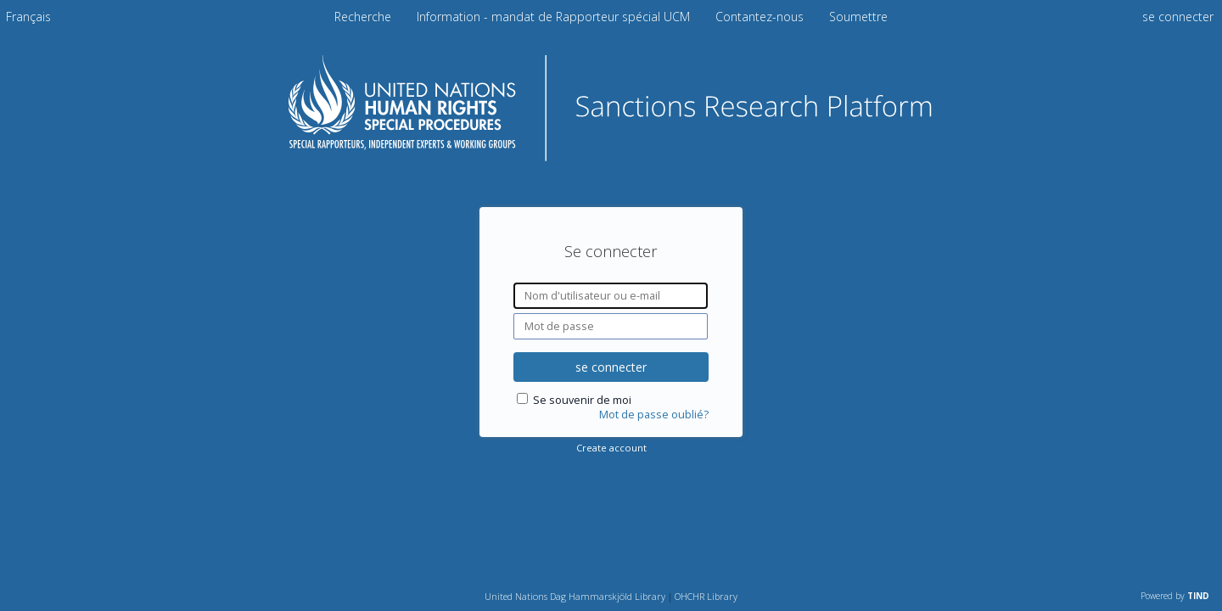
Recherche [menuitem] (362, 16)
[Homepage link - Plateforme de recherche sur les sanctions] (611, 156)
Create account (611, 447)
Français (28, 16)
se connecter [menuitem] (1178, 16)
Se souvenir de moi (582, 400)
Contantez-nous (761, 16)
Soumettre (858, 16)
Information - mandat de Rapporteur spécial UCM (555, 16)
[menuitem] (28, 17)
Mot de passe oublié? (654, 414)
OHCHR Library (706, 596)
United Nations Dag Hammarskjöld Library (575, 596)
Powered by (1175, 596)
